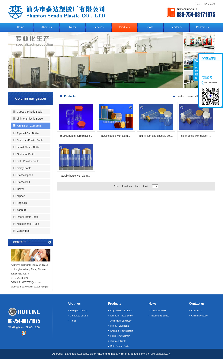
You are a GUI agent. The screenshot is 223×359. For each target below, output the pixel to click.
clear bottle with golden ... (196, 135)
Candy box (23, 230)
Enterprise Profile (78, 310)
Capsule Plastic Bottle (30, 111)
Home (189, 96)
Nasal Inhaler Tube (28, 223)
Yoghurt (21, 209)
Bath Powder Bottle (28, 161)
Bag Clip (22, 202)
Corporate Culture (79, 315)
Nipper (21, 195)
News (153, 303)
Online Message (199, 315)
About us (74, 303)
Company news (159, 310)
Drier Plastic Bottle (28, 216)
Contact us (197, 303)
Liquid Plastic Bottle (28, 147)
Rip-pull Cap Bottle (28, 133)
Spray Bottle (24, 168)
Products (114, 303)
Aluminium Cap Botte (29, 125)
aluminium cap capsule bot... (156, 135)
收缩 (196, 69)
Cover (20, 189)
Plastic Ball (23, 182)
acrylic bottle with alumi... (116, 135)
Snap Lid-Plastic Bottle (30, 140)
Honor (73, 320)
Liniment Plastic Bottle (30, 118)
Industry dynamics (160, 315)
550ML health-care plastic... (76, 135)
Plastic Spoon (25, 175)
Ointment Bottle (26, 154)
